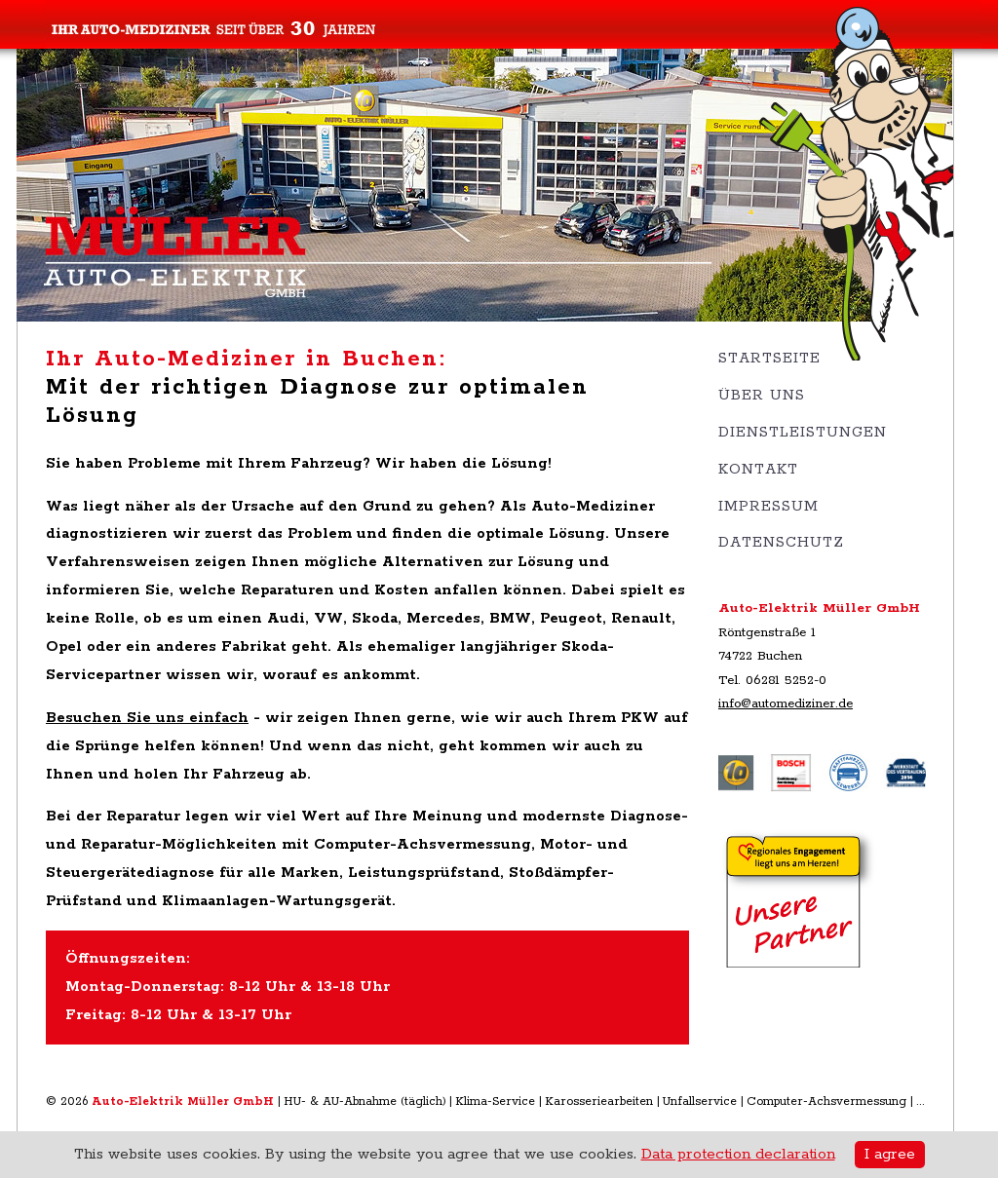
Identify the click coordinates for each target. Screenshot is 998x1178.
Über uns (761, 395)
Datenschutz (781, 542)
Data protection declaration (738, 1154)
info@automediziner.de (785, 703)
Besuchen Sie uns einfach (147, 717)
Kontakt (758, 469)
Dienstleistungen (802, 432)
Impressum (768, 506)
